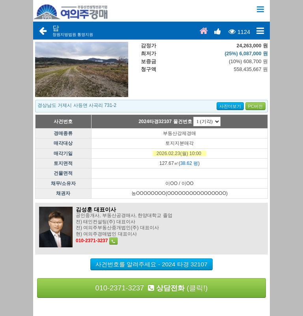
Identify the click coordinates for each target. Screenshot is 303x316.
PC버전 (255, 106)
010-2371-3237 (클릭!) (151, 288)
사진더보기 (230, 106)
